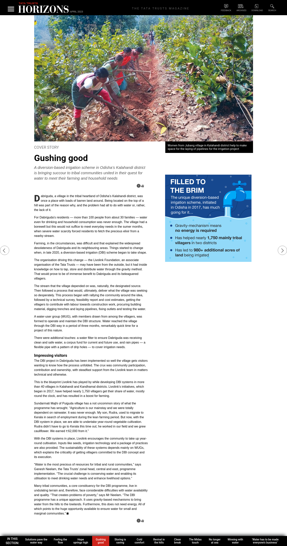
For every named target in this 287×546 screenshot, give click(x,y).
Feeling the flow (60, 541)
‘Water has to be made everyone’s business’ (265, 541)
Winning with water (235, 541)
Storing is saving (120, 541)
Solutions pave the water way (36, 541)
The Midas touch (195, 541)
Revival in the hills (159, 541)
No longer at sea (215, 541)
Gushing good (101, 541)
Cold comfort (139, 541)
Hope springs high (80, 541)
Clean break (177, 541)
